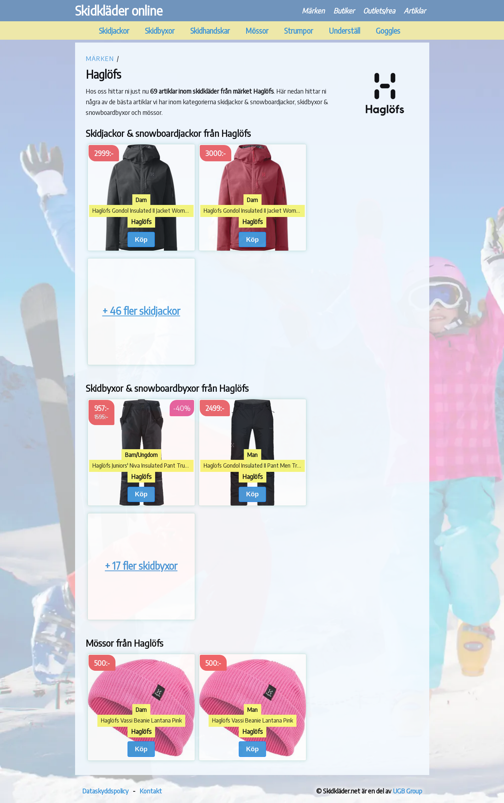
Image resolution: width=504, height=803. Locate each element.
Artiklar (415, 10)
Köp (141, 239)
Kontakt (151, 791)
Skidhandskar (210, 30)
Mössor (256, 30)
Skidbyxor (160, 30)
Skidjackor (114, 30)
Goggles (388, 30)
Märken (313, 10)
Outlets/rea (379, 10)
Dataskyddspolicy (105, 791)
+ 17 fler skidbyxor (141, 565)
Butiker (344, 10)
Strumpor (298, 30)
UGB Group (407, 791)
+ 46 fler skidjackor (141, 311)
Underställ (344, 30)
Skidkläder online (119, 10)
